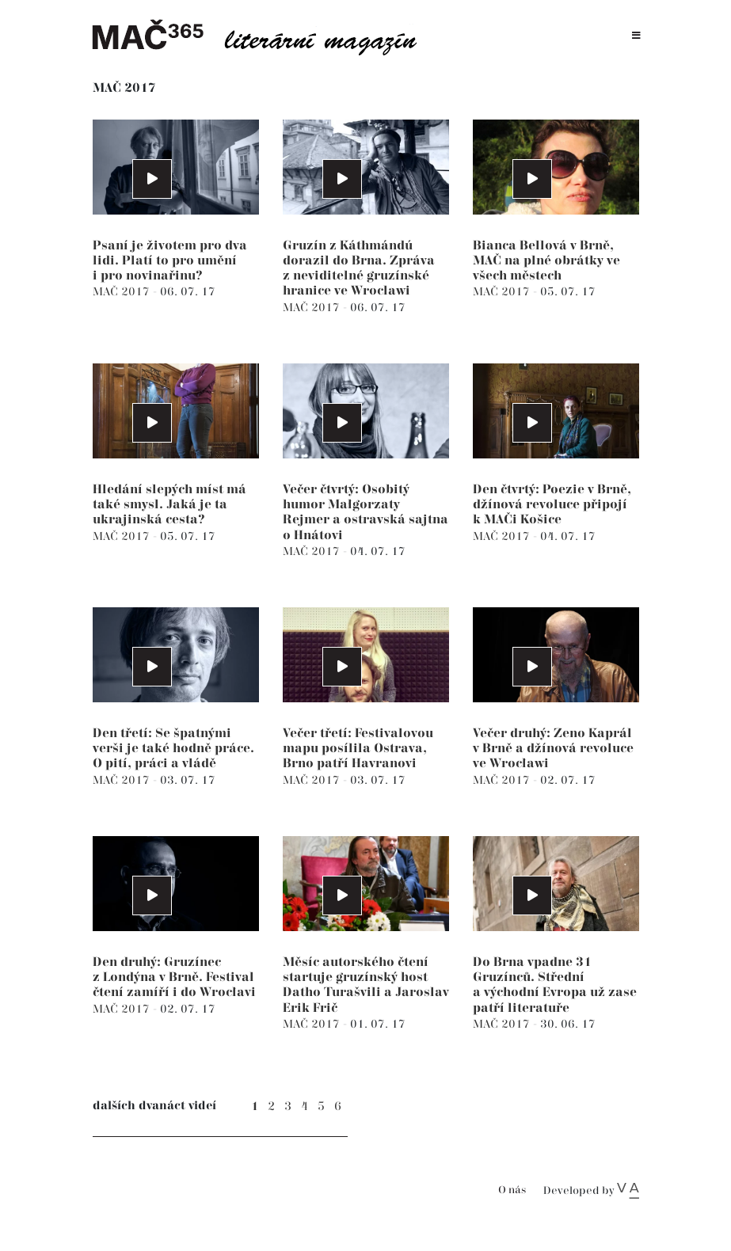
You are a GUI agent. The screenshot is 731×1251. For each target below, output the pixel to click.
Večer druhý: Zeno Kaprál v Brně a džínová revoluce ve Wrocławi (553, 748)
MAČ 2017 (123, 292)
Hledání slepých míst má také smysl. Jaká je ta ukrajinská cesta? (169, 505)
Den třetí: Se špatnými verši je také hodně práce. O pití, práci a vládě (173, 748)
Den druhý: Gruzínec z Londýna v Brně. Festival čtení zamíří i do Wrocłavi (174, 977)
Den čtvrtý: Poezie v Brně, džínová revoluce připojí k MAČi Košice (552, 505)
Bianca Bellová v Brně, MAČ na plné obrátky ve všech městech (546, 261)
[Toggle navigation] (636, 36)
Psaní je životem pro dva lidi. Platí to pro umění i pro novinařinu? (170, 261)
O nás (512, 1190)
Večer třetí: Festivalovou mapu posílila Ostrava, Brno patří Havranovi (358, 748)
